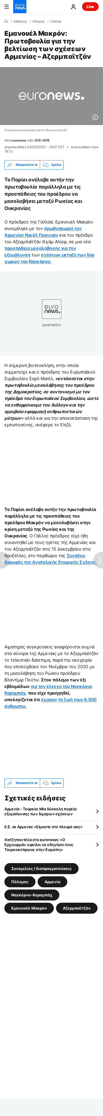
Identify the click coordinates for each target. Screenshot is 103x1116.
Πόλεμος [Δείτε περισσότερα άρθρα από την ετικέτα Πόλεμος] (20, 881)
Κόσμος (38, 21)
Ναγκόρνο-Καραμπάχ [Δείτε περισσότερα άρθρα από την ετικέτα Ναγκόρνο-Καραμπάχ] (31, 894)
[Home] (6, 21)
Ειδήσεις (20, 21)
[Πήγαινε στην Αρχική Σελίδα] (19, 6)
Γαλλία (56, 21)
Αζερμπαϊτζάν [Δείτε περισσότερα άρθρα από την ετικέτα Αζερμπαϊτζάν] (77, 907)
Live (90, 6)
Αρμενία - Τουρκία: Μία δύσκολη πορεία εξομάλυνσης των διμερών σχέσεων (40, 811)
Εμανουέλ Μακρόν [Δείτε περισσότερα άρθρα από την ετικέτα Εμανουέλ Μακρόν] (29, 907)
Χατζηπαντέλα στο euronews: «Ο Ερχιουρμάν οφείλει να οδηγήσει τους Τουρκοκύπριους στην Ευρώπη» (38, 844)
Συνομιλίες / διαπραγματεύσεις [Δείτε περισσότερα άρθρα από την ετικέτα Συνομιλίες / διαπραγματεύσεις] (41, 868)
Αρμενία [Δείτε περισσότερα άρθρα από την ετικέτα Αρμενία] (52, 881)
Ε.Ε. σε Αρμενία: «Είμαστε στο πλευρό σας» (43, 826)
